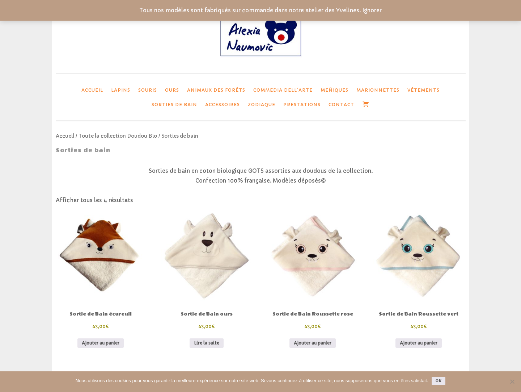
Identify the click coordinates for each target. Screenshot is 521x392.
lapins (120, 90)
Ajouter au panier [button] (100, 343)
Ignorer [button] (372, 10)
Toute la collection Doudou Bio (118, 136)
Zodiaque (261, 104)
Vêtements (423, 90)
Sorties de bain (174, 104)
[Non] (512, 381)
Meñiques (334, 90)
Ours (172, 90)
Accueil (92, 90)
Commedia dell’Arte (283, 90)
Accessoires (222, 104)
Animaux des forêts (216, 90)
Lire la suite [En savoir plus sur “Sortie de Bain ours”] (206, 343)
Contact (341, 104)
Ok (439, 380)
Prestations (302, 104)
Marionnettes (377, 90)
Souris (147, 90)
